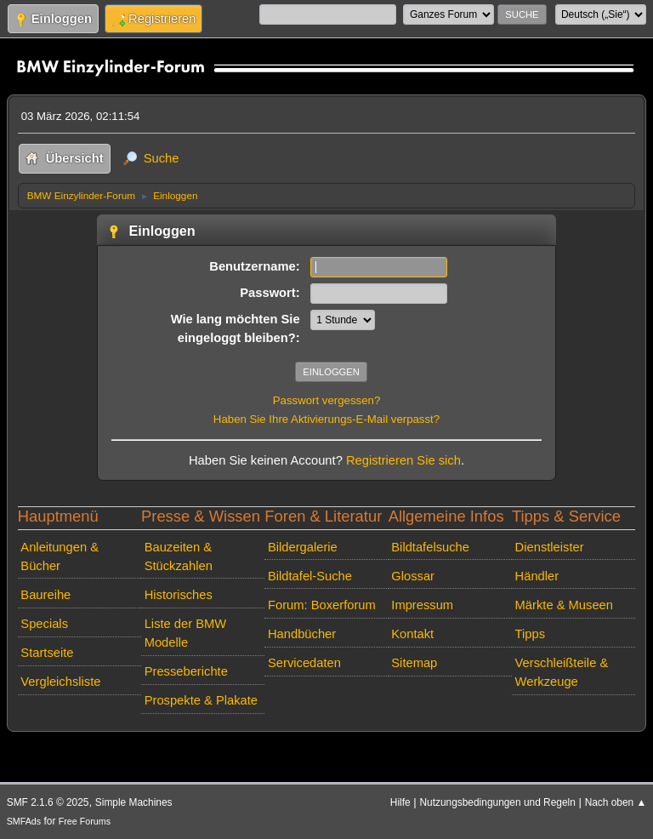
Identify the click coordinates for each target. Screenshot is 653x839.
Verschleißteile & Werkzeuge (562, 672)
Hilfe (400, 802)
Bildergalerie (303, 547)
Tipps (530, 634)
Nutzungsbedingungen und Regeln (497, 802)
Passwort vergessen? (327, 400)
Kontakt (412, 634)
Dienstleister (549, 547)
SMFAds (24, 821)
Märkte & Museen (564, 605)
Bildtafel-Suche (310, 576)
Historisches (179, 595)
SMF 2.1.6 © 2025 (48, 802)
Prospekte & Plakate (201, 700)
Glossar (412, 576)
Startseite (46, 652)
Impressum (422, 605)
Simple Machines (134, 802)
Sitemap (414, 663)
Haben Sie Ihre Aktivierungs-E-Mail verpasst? (326, 419)
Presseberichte (186, 671)
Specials (44, 624)
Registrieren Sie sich (403, 460)
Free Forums (85, 821)
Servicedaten (304, 663)
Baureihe (45, 595)
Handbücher (302, 634)
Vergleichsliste (60, 681)
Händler (537, 576)
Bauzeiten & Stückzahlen (179, 556)
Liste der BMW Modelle (186, 633)
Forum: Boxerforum (322, 605)
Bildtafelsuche (430, 547)
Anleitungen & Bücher (59, 556)
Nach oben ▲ (616, 802)
